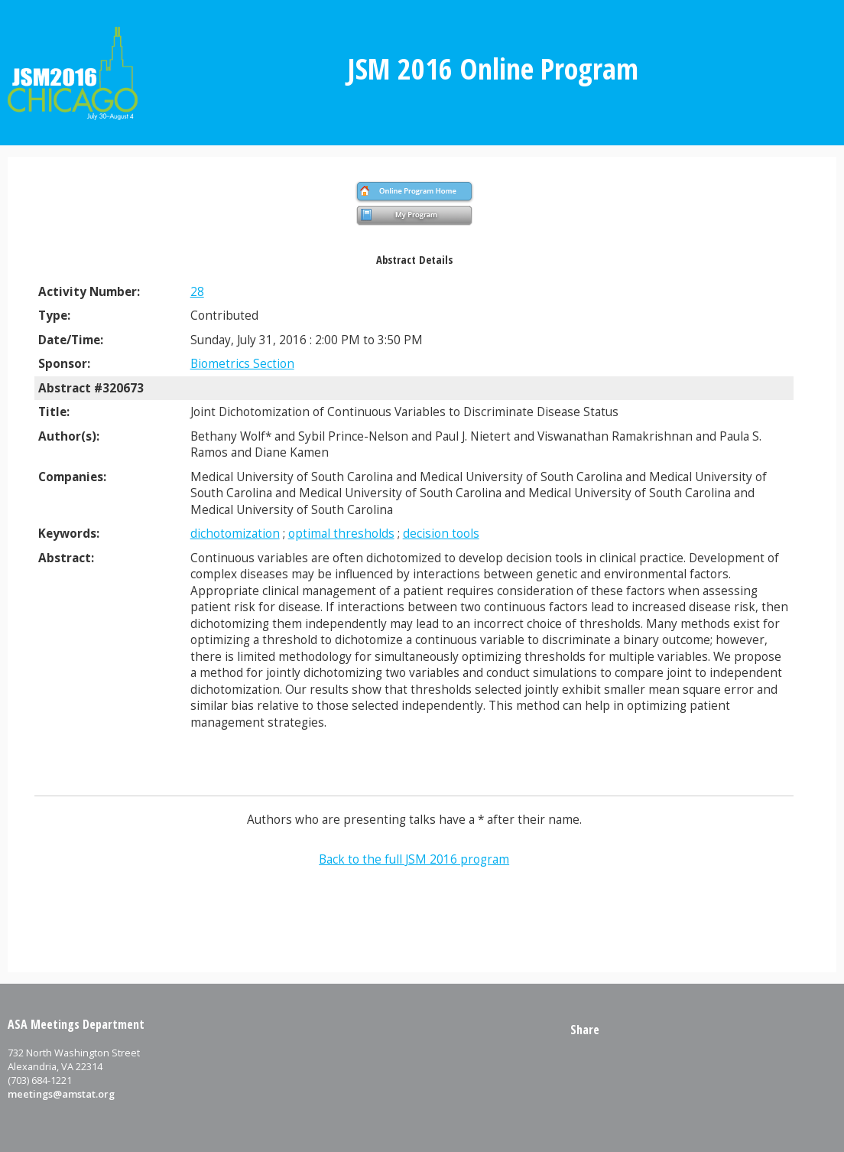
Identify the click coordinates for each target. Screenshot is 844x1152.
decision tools (441, 534)
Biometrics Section (242, 364)
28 (197, 292)
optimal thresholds (341, 534)
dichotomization (235, 534)
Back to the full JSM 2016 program (414, 859)
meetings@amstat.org (61, 1094)
